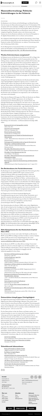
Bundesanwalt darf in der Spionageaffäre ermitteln (16, 125)
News (16, 395)
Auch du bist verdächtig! (10, 336)
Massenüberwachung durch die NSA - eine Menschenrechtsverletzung (18, 50)
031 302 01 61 (5, 386)
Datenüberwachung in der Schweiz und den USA (15, 355)
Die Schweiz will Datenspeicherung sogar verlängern (16, 254)
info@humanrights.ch (6, 385)
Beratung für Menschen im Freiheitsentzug (34, 396)
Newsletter (31, 408)
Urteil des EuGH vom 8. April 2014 (12, 257)
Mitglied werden (20, 408)
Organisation (5, 397)
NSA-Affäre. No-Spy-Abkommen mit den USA (15, 152)
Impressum (30, 414)
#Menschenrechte (16, 6)
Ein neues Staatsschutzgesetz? (11, 260)
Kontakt (3, 402)
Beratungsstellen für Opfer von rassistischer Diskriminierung (34, 399)
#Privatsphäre (24, 6)
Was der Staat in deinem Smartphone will (19, 284)
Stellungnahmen (18, 398)
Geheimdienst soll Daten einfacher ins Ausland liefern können (18, 264)
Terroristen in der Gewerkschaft (11, 128)
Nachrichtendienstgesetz (10, 267)
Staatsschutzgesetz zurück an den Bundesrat (14, 281)
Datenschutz (37, 414)
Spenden (25, 2)
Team (3, 395)
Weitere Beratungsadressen (33, 403)
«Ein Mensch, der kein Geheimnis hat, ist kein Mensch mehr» (18, 360)
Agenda (17, 397)
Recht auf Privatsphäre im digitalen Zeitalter (14, 348)
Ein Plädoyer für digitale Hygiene (12, 352)
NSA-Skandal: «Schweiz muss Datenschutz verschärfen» (17, 340)
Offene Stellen (5, 398)
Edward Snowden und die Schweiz (12, 132)
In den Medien (5, 400)
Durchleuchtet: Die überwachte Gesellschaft (14, 364)
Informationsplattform (6, 6)
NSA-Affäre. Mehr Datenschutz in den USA (14, 149)
